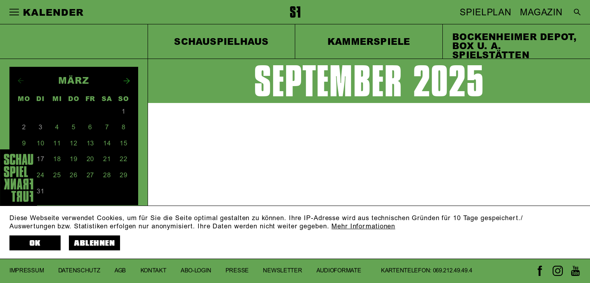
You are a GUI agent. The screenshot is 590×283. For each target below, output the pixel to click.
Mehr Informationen (363, 226)
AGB (120, 270)
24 (40, 175)
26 (74, 175)
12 (74, 143)
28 (107, 175)
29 (124, 175)
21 (107, 159)
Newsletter (282, 270)
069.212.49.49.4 (452, 270)
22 (124, 159)
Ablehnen (94, 243)
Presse (237, 270)
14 (107, 143)
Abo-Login (196, 270)
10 (40, 143)
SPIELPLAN (486, 12)
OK (35, 243)
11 (57, 143)
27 (90, 175)
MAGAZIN (541, 12)
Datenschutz (79, 270)
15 (124, 143)
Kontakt (153, 270)
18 (57, 159)
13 (90, 143)
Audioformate (338, 270)
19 (74, 159)
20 (90, 159)
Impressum (26, 270)
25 (57, 175)
